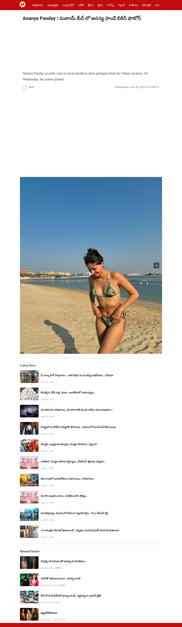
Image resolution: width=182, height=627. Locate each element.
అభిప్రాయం (37, 5)
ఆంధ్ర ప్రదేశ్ (68, 5)
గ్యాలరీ (121, 5)
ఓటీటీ (81, 5)
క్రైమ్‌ (100, 5)
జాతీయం (133, 5)
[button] (156, 265)
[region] (48, 46)
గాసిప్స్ (110, 5)
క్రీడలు (91, 5)
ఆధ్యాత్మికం (53, 5)
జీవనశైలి (146, 5)
